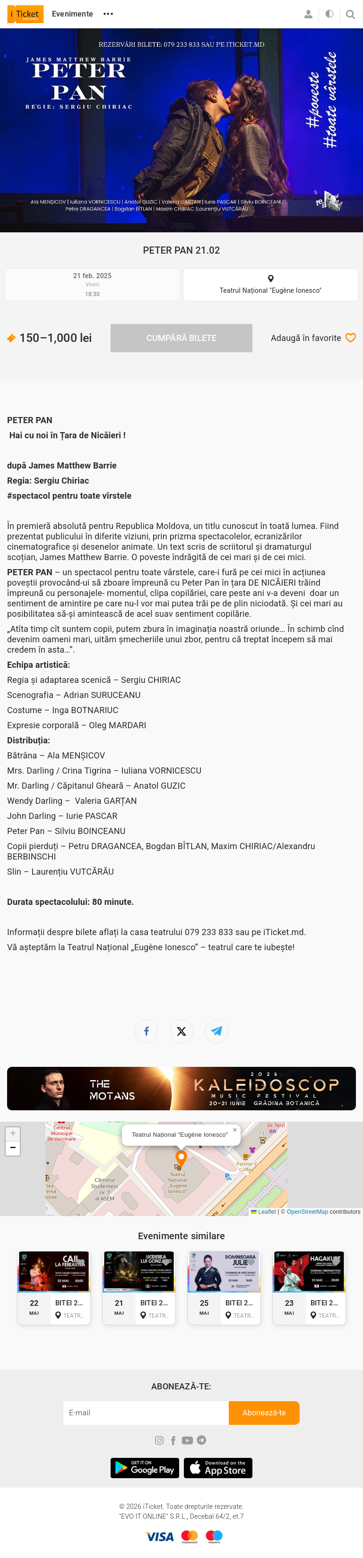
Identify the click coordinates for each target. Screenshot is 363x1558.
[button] (181, 1160)
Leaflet (263, 1212)
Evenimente (72, 13)
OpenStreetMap (307, 1212)
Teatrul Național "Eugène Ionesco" (270, 290)
